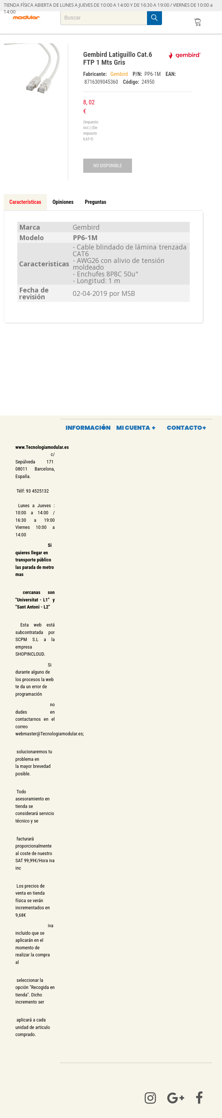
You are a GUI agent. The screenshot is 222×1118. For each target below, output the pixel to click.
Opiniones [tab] (63, 202)
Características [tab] (25, 202)
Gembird (119, 74)
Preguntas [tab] (95, 202)
